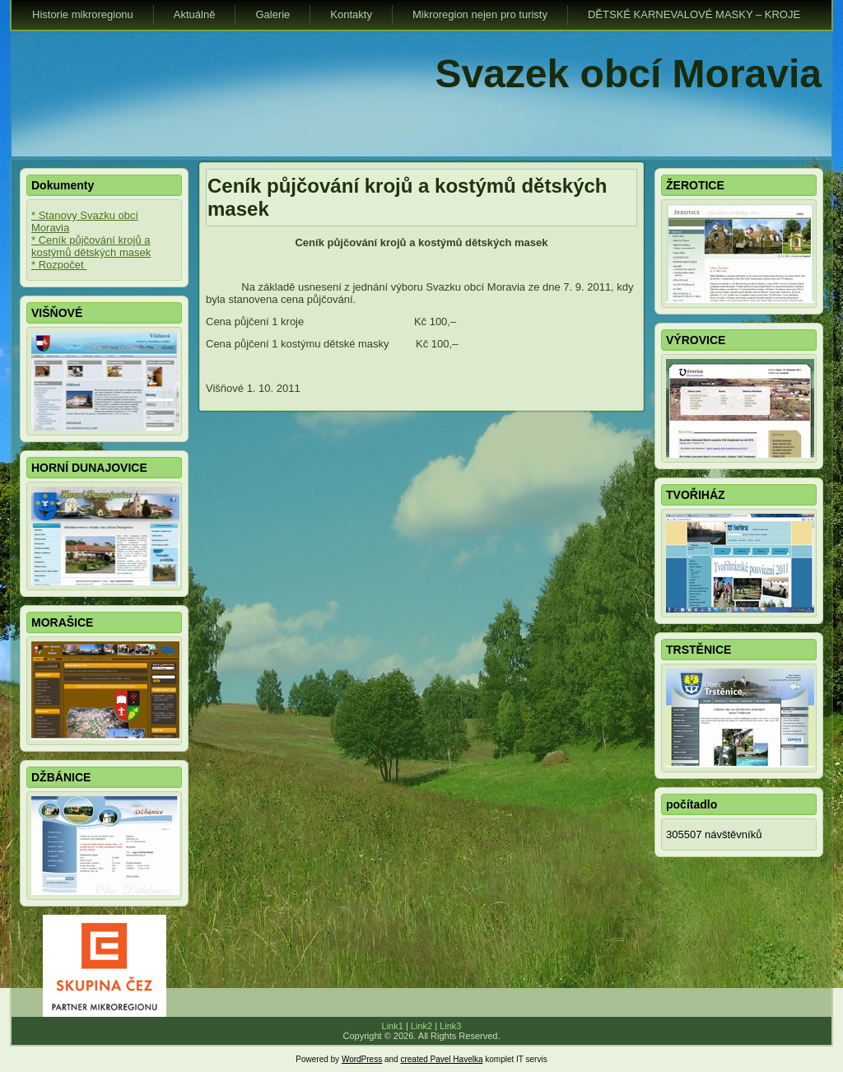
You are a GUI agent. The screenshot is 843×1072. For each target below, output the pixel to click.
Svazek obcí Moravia (628, 74)
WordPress (362, 1059)
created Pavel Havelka (441, 1059)
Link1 (392, 1026)
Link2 (421, 1026)
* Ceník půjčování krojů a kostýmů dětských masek (91, 246)
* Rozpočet (58, 265)
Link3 (450, 1026)
